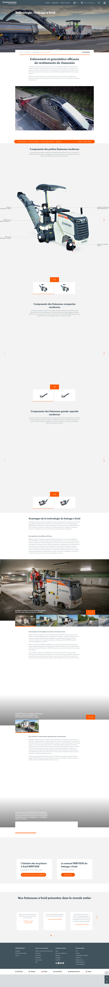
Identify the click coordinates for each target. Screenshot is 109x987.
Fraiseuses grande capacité (47, 141)
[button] (51, 935)
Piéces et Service (65, 2)
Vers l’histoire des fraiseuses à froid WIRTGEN (33, 874)
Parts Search (38, 955)
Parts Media (38, 957)
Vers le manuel (68, 874)
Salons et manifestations (61, 953)
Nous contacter (38, 960)
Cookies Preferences (80, 964)
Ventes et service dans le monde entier (44, 951)
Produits (47, 2)
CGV (77, 951)
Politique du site (79, 960)
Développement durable (20, 953)
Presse (56, 951)
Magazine (57, 955)
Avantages (58, 141)
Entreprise (17, 951)
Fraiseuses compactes (33, 141)
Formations (37, 953)
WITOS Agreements (80, 962)
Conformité (78, 957)
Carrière (17, 955)
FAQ (36, 962)
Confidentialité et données (82, 955)
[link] (54, 108)
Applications (55, 2)
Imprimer (78, 953)
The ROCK (57, 960)
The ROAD (57, 957)
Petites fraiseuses (22, 141)
